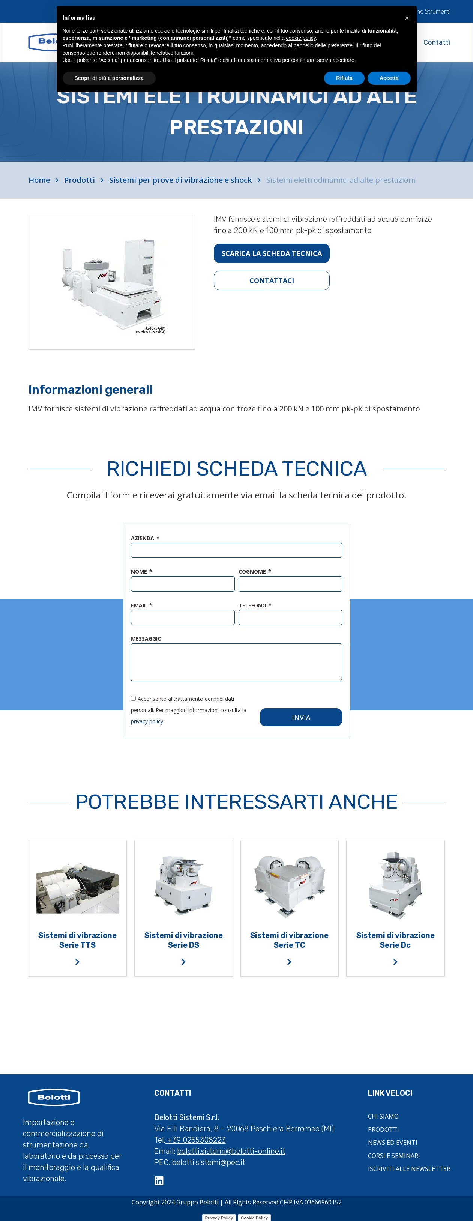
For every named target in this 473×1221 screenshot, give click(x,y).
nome (140, 572)
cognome (253, 572)
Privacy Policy (219, 1214)
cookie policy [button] (300, 38)
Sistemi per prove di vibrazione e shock (180, 180)
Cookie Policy (254, 1214)
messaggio (146, 639)
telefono (253, 605)
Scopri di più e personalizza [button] (109, 78)
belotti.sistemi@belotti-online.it (231, 1147)
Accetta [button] (389, 78)
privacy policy (147, 716)
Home (39, 180)
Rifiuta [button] (344, 78)
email (140, 605)
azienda (143, 539)
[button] (407, 18)
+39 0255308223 (195, 1135)
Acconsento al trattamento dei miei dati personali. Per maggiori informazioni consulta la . (188, 705)
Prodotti (79, 180)
